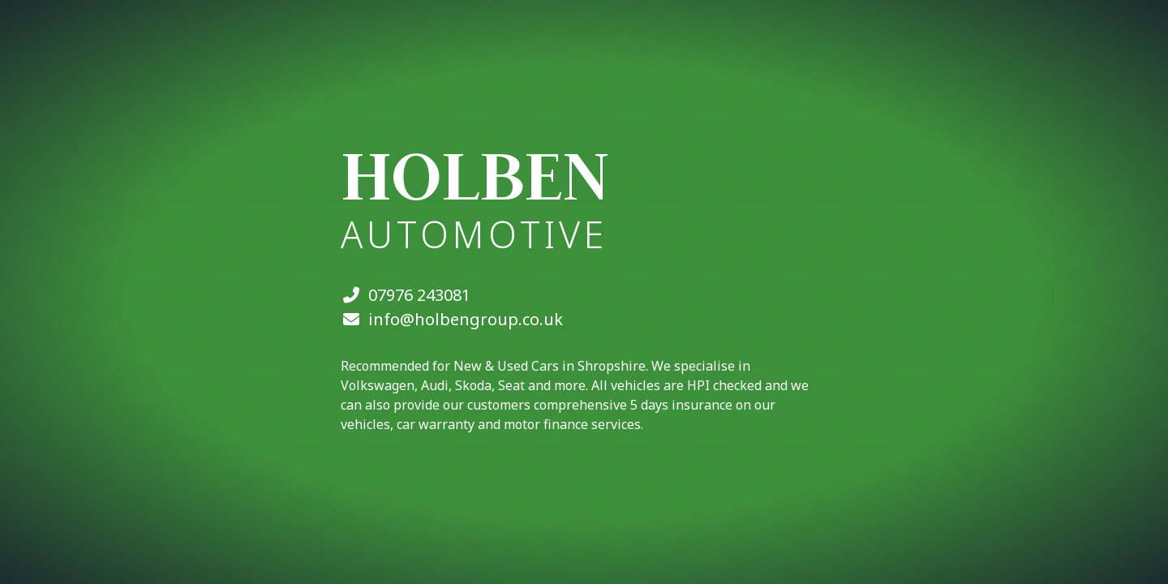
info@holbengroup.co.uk (465, 319)
